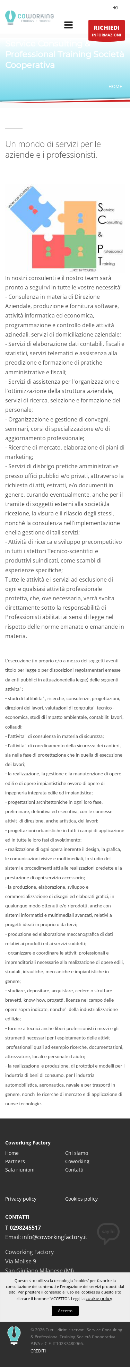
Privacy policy (20, 1198)
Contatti (74, 1169)
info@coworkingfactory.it (54, 1237)
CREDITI (38, 1351)
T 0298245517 (23, 1227)
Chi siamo (76, 1153)
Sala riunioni (20, 1169)
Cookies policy (81, 1198)
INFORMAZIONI (106, 32)
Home (115, 86)
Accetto (65, 1311)
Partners (15, 1161)
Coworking (77, 1161)
